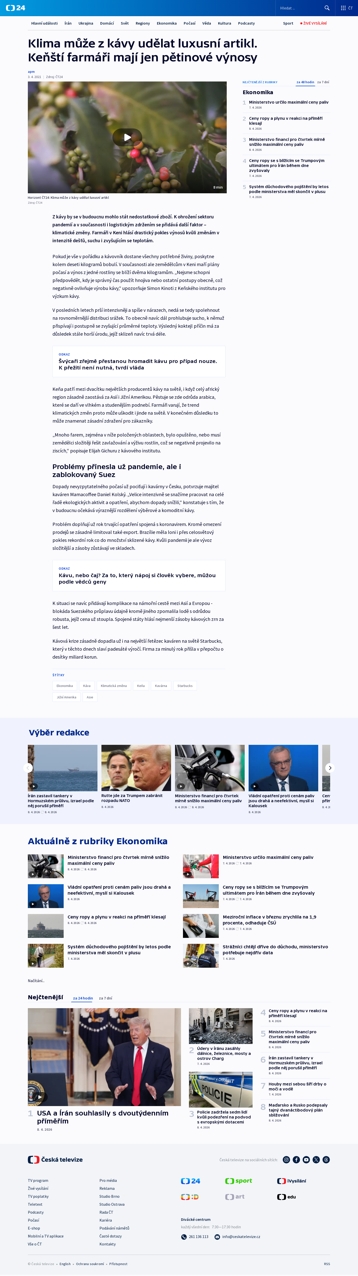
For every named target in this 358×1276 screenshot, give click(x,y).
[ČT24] (15, 8)
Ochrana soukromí (90, 1265)
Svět (125, 23)
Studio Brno (109, 1197)
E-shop (34, 1229)
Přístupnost (118, 1265)
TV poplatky (38, 1197)
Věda (206, 23)
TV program (38, 1181)
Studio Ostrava (112, 1205)
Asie (90, 697)
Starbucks (185, 685)
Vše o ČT (35, 1245)
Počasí (189, 23)
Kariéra (105, 1221)
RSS (327, 1265)
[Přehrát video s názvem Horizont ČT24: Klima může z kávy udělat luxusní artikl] (127, 137)
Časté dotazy (110, 1237)
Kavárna (161, 685)
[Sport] (288, 23)
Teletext (35, 1205)
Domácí (107, 23)
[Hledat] (327, 8)
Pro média (108, 1181)
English (65, 1265)
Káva (86, 685)
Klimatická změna (114, 685)
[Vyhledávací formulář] (305, 8)
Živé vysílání (38, 1189)
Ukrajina (86, 23)
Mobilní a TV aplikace (46, 1237)
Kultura (224, 23)
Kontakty (107, 1245)
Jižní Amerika (66, 697)
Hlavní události (44, 23)
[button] (127, 137)
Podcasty (246, 23)
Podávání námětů (114, 1229)
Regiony (143, 23)
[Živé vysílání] (313, 23)
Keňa (141, 685)
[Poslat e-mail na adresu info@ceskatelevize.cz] (237, 1238)
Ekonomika (167, 23)
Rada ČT (106, 1213)
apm (31, 71)
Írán (68, 23)
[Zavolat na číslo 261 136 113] (194, 1238)
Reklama (107, 1189)
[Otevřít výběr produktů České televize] (346, 8)
